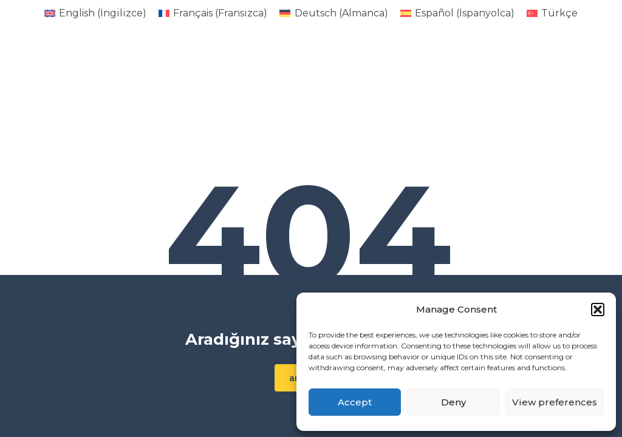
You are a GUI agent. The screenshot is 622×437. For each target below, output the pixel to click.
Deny (453, 402)
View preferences (554, 402)
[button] (598, 309)
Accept (355, 402)
